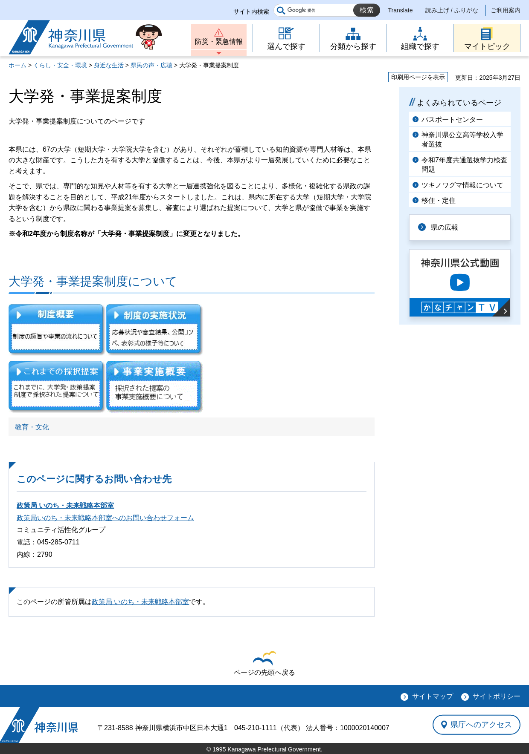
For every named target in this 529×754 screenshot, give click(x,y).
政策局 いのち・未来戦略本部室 (65, 505)
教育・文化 (32, 427)
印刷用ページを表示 (418, 77)
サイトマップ (432, 696)
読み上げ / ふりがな (451, 10)
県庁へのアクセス (481, 724)
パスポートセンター (452, 119)
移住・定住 (438, 200)
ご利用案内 (505, 10)
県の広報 (444, 227)
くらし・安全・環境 (60, 65)
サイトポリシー (496, 696)
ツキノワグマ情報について (462, 185)
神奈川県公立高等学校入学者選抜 (462, 139)
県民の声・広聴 (151, 65)
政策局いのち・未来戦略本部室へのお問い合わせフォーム (105, 517)
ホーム (17, 65)
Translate (400, 10)
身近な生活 (109, 65)
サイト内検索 (251, 11)
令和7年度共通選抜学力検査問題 (464, 164)
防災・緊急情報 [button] (219, 41)
